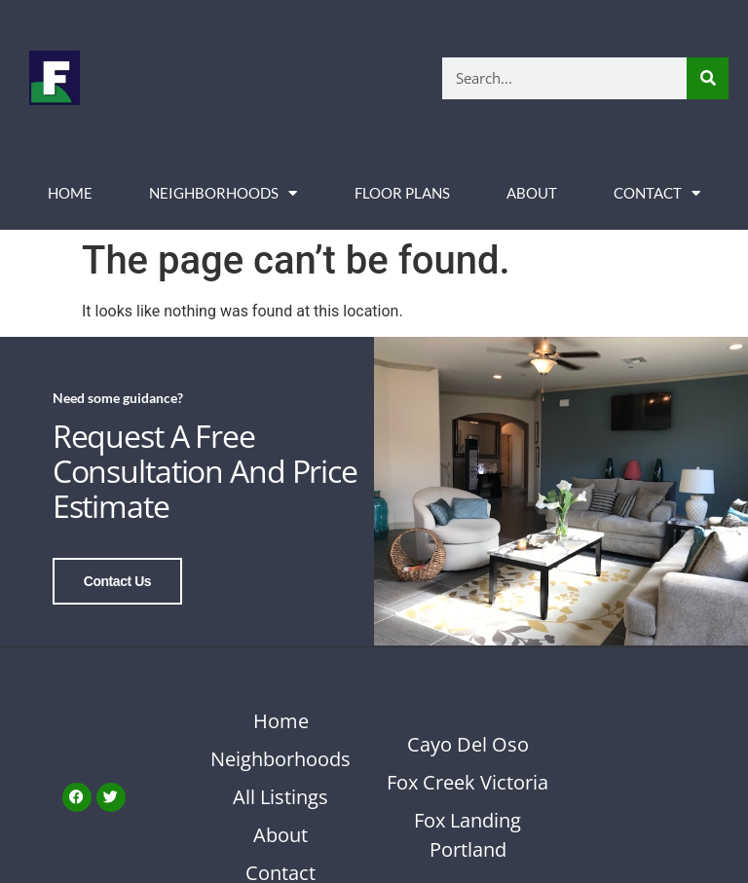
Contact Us (117, 581)
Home (70, 193)
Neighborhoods (223, 193)
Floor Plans (402, 193)
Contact (657, 193)
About (531, 193)
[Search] (708, 78)
